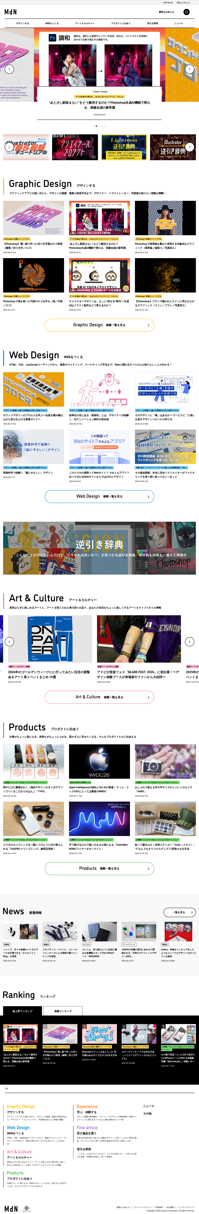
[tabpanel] (99, 76)
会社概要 (170, 1207)
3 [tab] (98, 126)
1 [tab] (94, 126)
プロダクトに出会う (121, 23)
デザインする (22, 23)
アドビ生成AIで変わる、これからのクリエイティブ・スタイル (99, 97)
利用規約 (159, 1207)
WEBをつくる (52, 23)
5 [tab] (102, 126)
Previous (9, 69)
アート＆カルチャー (85, 23)
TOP (6, 1089)
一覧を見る (179, 912)
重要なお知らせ (183, 3)
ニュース (178, 23)
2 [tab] (96, 126)
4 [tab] (100, 126)
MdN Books (168, 3)
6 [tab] (105, 126)
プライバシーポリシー (142, 1207)
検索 (186, 12)
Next (189, 69)
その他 (147, 1113)
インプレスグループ (186, 1207)
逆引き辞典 (152, 23)
